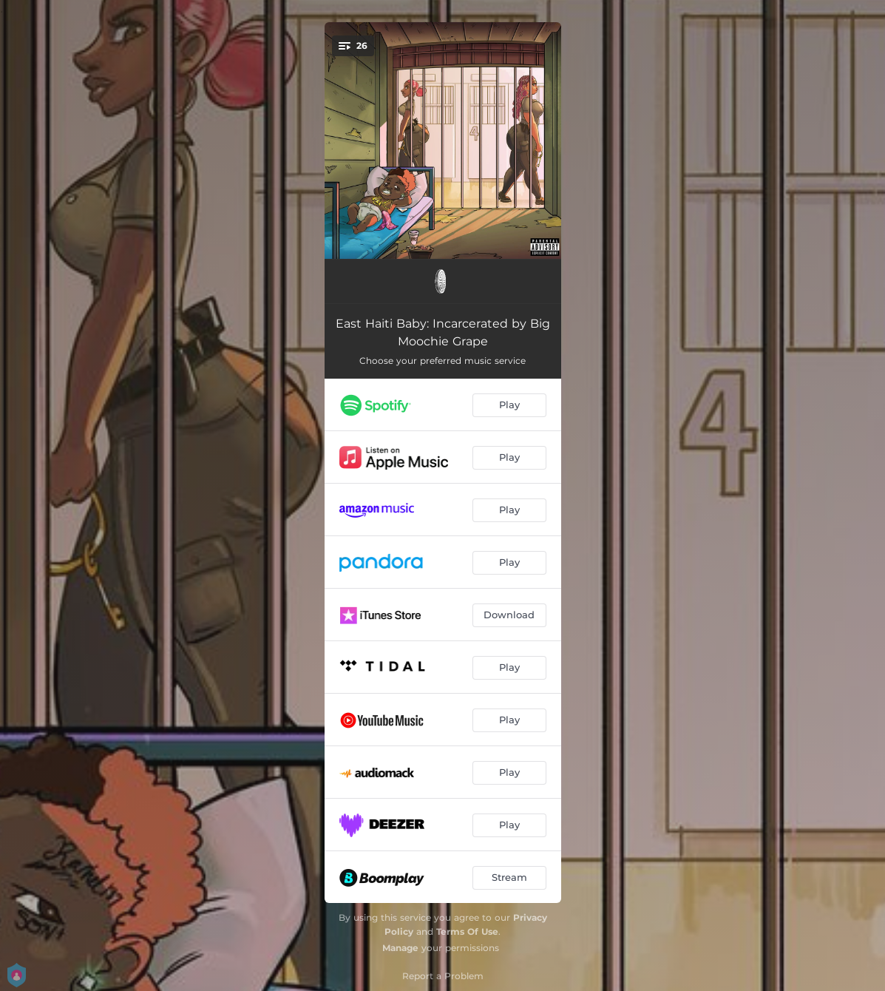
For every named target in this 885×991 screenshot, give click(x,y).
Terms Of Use (467, 931)
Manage (400, 947)
